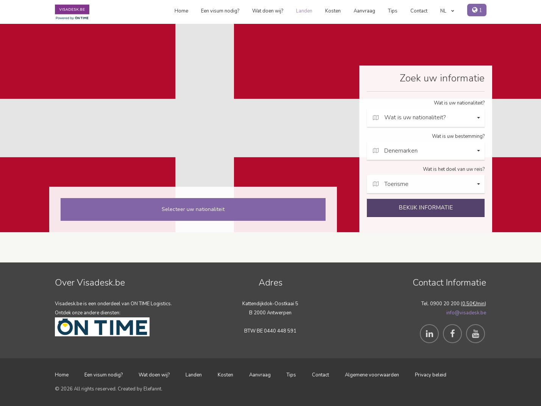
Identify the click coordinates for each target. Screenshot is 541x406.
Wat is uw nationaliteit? (459, 103)
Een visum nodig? (220, 11)
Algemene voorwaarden (372, 375)
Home (181, 11)
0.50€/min (473, 303)
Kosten (333, 11)
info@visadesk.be (466, 312)
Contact (418, 11)
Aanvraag (364, 11)
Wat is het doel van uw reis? (454, 169)
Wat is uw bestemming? (458, 136)
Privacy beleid (430, 375)
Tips (393, 11)
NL (447, 11)
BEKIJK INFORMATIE (426, 207)
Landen (304, 11)
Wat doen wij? (267, 11)
